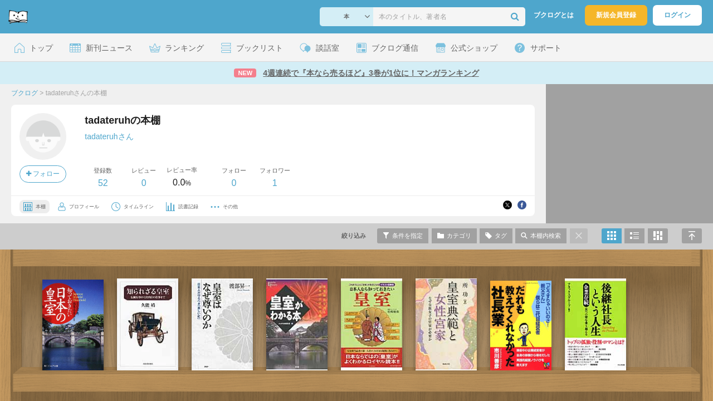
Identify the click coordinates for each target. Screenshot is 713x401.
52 (103, 183)
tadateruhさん (109, 136)
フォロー (43, 174)
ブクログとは (554, 15)
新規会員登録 (616, 15)
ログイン (677, 15)
